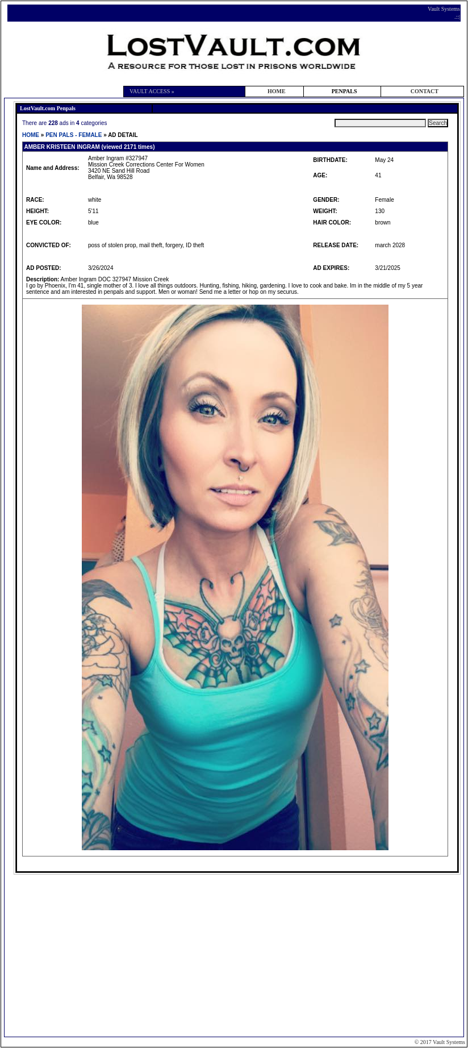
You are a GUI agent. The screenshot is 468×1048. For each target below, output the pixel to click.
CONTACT (424, 91)
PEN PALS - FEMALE (73, 135)
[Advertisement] (235, 954)
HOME (277, 91)
